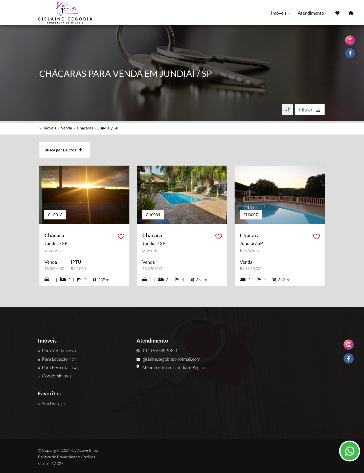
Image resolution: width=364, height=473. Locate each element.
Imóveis (49, 127)
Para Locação (57, 359)
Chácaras (85, 127)
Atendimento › (312, 13)
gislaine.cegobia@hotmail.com (168, 359)
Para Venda (57, 350)
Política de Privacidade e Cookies (66, 456)
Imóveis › (280, 13)
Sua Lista (52, 403)
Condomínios (57, 375)
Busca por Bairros (63, 149)
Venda (66, 127)
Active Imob (87, 450)
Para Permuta (58, 367)
